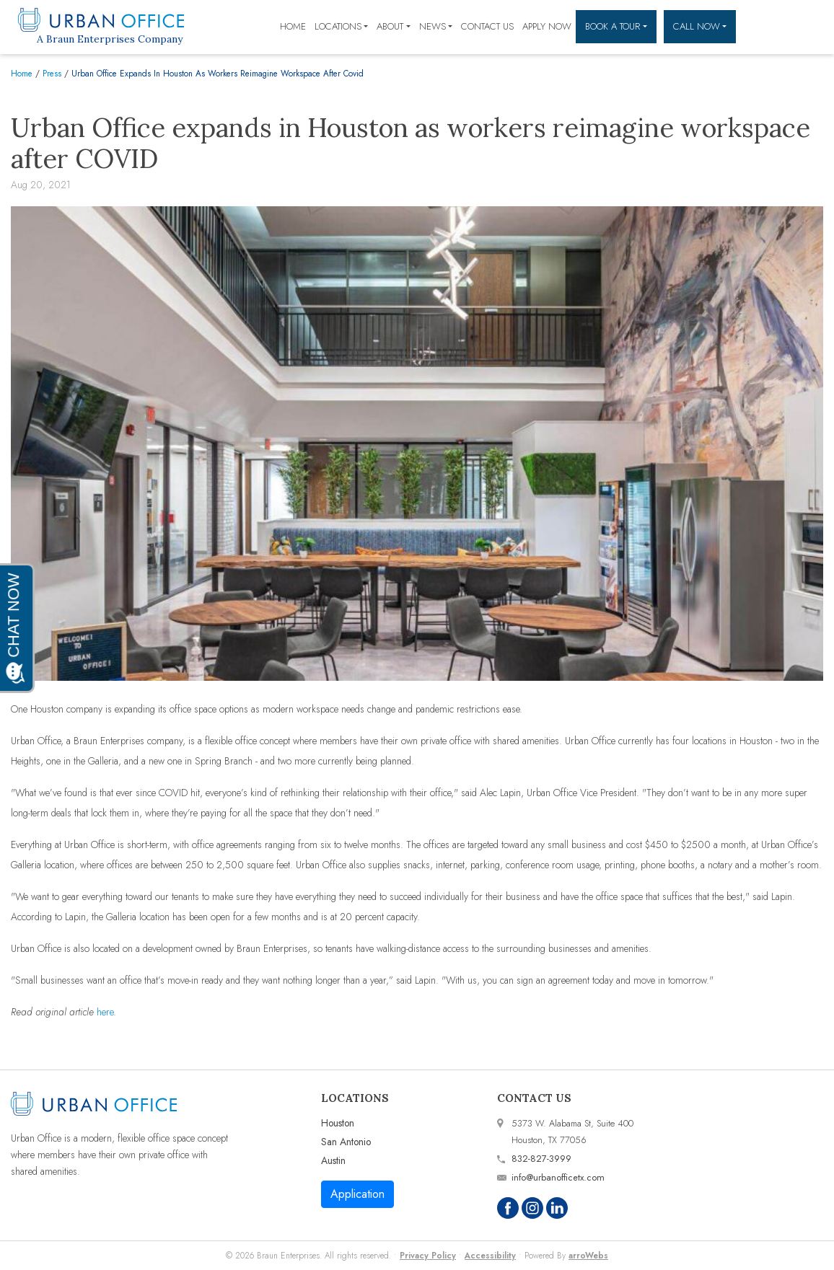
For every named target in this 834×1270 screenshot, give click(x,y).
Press (52, 73)
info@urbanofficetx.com (558, 1177)
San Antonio (346, 1141)
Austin (333, 1160)
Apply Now (546, 26)
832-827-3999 (541, 1158)
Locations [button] (338, 26)
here (105, 1012)
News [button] (432, 26)
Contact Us (487, 26)
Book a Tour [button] (612, 26)
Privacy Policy (428, 1255)
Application (357, 1194)
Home (293, 26)
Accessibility (490, 1255)
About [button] (390, 26)
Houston (337, 1123)
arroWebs (588, 1255)
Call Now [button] (696, 26)
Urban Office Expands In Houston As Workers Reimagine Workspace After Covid (217, 73)
